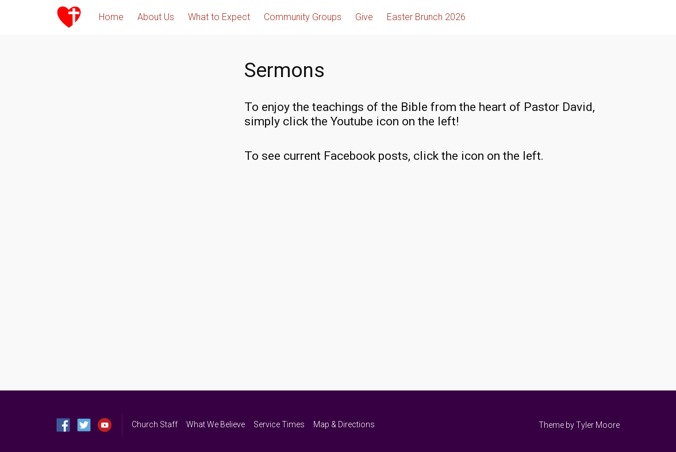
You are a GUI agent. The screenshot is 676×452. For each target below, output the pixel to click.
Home (111, 17)
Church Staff (155, 424)
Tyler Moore (598, 425)
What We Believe (215, 424)
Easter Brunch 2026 (426, 17)
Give (364, 17)
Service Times (279, 424)
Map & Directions (344, 424)
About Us (155, 17)
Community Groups (302, 17)
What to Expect (219, 17)
